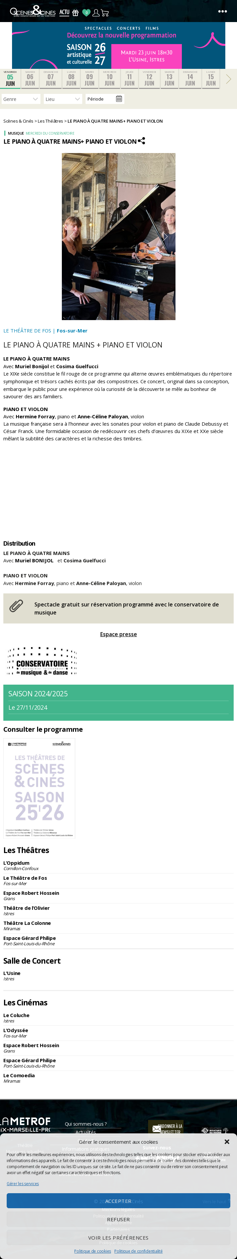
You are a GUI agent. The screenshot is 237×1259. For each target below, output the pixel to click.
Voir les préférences (118, 1237)
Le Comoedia (118, 1078)
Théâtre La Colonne (118, 926)
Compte (96, 13)
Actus (64, 13)
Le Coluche (118, 1018)
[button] (227, 1141)
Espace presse (118, 634)
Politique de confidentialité (138, 1251)
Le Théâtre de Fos (118, 880)
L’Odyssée (118, 1033)
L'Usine (118, 976)
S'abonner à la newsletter (170, 1129)
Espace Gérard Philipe (118, 941)
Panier (105, 13)
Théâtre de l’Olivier (118, 910)
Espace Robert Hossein (118, 895)
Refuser (118, 1219)
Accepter (118, 1201)
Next (165, 236)
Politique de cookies (92, 1251)
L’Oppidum (118, 865)
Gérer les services (23, 1183)
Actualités (86, 1132)
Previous (72, 236)
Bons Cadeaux (75, 13)
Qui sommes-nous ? (86, 1124)
